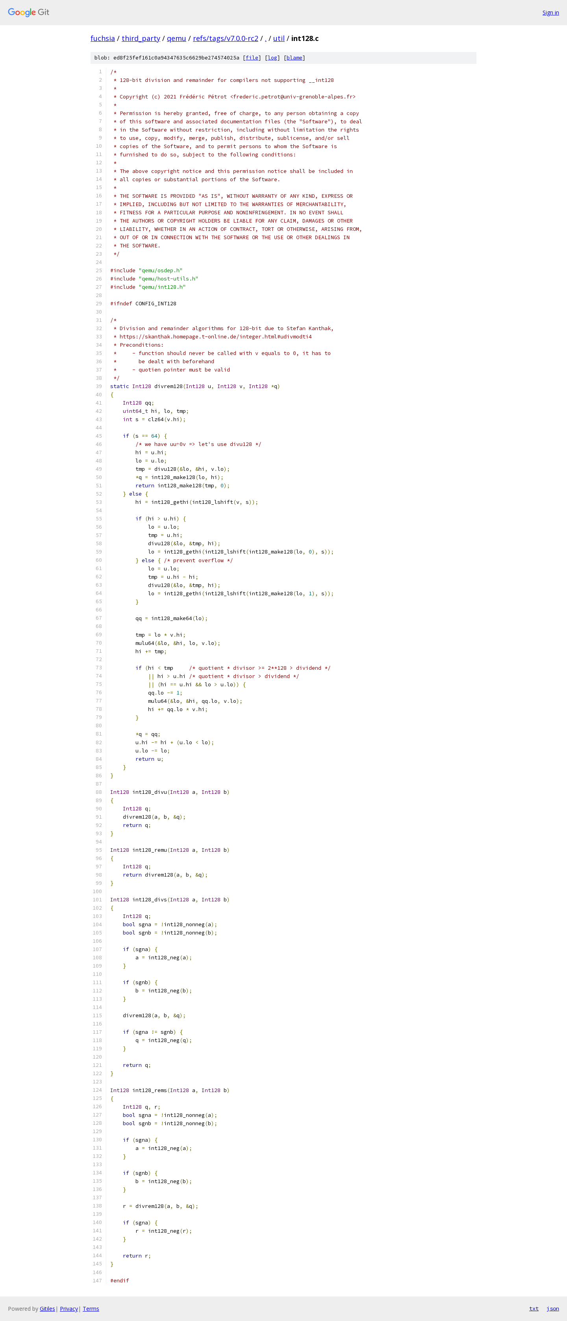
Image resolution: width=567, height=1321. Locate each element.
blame (294, 57)
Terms (91, 1308)
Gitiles (47, 1308)
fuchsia (103, 38)
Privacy (69, 1308)
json (553, 1308)
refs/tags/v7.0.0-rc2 (225, 38)
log (272, 57)
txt (534, 1308)
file (252, 57)
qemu (176, 38)
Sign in (551, 12)
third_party (141, 38)
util (279, 38)
